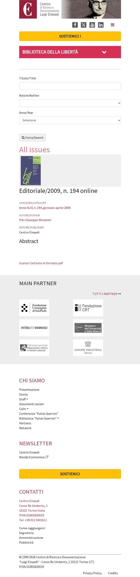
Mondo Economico (32, 457)
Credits (113, 573)
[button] (104, 52)
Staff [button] (22, 399)
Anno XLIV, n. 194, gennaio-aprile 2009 (44, 208)
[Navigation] (112, 25)
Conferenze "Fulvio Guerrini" (38, 414)
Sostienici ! (70, 36)
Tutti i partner (104, 294)
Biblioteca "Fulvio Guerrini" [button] (38, 418)
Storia (23, 394)
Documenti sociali (31, 404)
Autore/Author (29, 95)
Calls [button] (22, 409)
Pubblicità (26, 542)
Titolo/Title (28, 78)
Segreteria (26, 533)
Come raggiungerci (32, 528)
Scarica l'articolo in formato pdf (41, 263)
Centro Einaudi (29, 452)
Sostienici (70, 473)
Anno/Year (26, 113)
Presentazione (29, 390)
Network (25, 428)
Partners (25, 423)
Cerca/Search (32, 138)
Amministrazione (31, 538)
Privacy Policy (92, 573)
